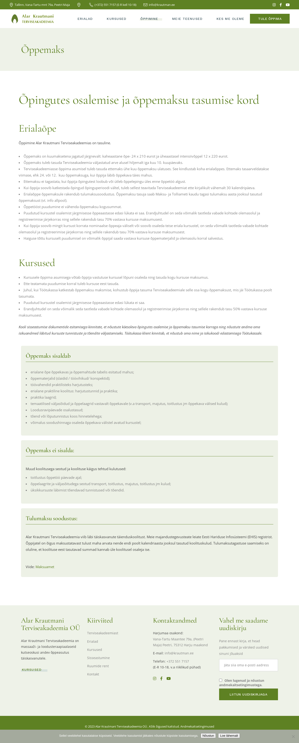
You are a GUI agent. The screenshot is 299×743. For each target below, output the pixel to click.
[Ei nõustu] (293, 736)
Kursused (94, 649)
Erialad (92, 641)
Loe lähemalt (229, 735)
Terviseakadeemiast (102, 633)
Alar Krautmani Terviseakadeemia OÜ (121, 726)
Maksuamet (45, 566)
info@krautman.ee (179, 653)
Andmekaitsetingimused (197, 726)
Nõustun (208, 735)
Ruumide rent (98, 666)
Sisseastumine (98, 658)
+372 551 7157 (178, 661)
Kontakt (93, 674)
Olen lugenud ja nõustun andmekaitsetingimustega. (241, 682)
